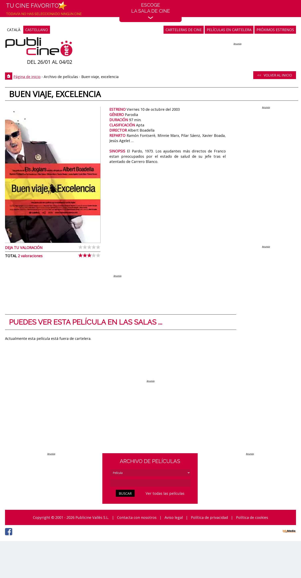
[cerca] (150, 483)
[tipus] (150, 472)
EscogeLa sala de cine (150, 10)
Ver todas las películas (165, 493)
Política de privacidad (209, 517)
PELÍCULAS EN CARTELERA (229, 29)
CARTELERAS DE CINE (184, 29)
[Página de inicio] (39, 47)
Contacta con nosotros (137, 517)
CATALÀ (13, 29)
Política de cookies (252, 517)
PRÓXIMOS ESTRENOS (275, 29)
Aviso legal (174, 517)
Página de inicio (27, 76)
